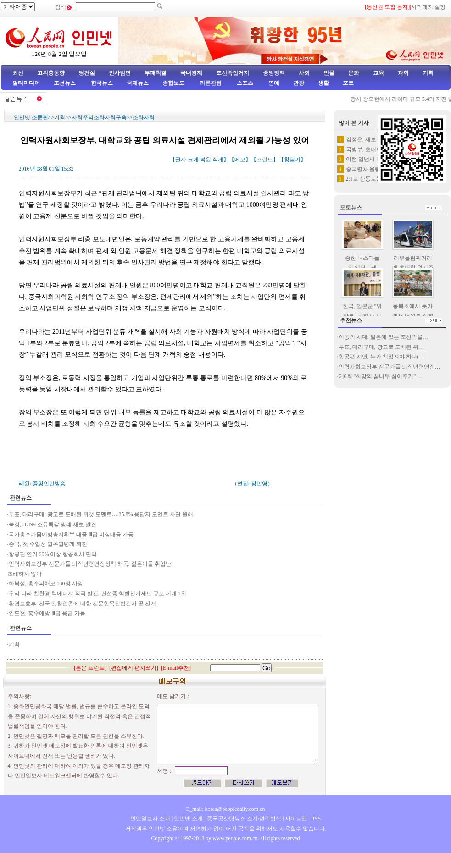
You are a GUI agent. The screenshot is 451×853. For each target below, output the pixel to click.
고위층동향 (51, 73)
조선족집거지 (232, 73)
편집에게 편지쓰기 (133, 668)
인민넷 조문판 (31, 117)
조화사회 (144, 117)
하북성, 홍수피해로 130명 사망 (46, 583)
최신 (17, 73)
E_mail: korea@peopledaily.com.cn (225, 809)
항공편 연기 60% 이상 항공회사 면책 (53, 554)
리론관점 (211, 83)
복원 (205, 159)
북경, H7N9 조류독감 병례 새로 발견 (52, 524)
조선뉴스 (65, 83)
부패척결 (156, 73)
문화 (353, 73)
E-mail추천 (176, 668)
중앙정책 (274, 73)
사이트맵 (296, 818)
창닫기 (292, 159)
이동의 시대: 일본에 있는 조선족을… (383, 337)
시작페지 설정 (428, 7)
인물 (328, 73)
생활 (323, 83)
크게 (193, 159)
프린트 (264, 159)
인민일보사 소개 (150, 818)
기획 (428, 73)
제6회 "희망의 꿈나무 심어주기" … (381, 376)
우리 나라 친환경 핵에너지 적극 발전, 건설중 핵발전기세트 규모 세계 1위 (97, 593)
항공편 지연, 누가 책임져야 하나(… (381, 356)
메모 (239, 159)
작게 (217, 159)
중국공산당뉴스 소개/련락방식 (244, 818)
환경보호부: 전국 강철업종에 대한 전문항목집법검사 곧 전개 (82, 603)
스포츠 (244, 83)
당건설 (86, 73)
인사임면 (120, 73)
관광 (298, 83)
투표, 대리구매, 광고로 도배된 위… (381, 347)
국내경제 (191, 73)
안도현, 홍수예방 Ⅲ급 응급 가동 (48, 613)
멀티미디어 (26, 83)
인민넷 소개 (188, 818)
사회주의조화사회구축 (99, 117)
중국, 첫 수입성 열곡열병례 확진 (48, 544)
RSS (316, 818)
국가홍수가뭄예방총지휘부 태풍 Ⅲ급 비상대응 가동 (71, 534)
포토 (348, 83)
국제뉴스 (138, 83)
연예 (273, 83)
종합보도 (173, 83)
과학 (403, 73)
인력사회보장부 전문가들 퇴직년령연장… (389, 366)
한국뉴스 (102, 83)
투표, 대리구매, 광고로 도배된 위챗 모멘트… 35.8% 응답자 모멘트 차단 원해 (102, 514)
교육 (378, 73)
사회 (304, 73)
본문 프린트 (90, 668)
